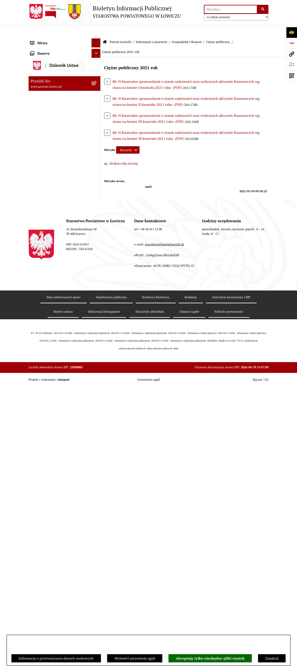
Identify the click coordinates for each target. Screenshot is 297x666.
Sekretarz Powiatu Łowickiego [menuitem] (54, 393)
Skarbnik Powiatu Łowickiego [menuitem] (53, 402)
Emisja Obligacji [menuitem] (43, 593)
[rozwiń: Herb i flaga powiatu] (97, 98)
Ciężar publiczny (218, 30)
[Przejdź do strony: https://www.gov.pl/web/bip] (291, 43)
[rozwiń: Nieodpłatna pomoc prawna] (97, 602)
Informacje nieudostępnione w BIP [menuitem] (57, 575)
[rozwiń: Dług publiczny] (97, 167)
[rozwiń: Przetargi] (97, 507)
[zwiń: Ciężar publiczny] (97, 179)
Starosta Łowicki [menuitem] (43, 366)
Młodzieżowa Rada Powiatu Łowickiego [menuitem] (52, 423)
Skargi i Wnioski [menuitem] (43, 611)
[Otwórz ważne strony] (291, 64)
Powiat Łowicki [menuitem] (42, 63)
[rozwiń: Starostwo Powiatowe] (97, 435)
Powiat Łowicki (120, 30)
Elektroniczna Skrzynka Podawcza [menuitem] (57, 498)
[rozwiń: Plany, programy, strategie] (97, 346)
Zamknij (271, 658)
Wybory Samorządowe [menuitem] (48, 539)
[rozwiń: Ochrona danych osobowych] (97, 444)
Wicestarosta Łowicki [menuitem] (47, 375)
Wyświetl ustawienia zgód (134, 658)
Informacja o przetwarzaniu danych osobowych (56, 658)
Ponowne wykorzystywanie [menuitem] (52, 584)
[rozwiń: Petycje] (97, 620)
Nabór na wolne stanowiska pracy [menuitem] (56, 516)
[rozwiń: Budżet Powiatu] (97, 144)
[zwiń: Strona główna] (97, 40)
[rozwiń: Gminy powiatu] (97, 121)
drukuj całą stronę (123, 151)
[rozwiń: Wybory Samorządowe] (97, 539)
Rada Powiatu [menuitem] (41, 411)
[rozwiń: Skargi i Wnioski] (97, 611)
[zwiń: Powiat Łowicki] (97, 63)
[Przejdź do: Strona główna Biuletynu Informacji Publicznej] (105, 30)
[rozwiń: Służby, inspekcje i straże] (97, 323)
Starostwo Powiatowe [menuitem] (47, 435)
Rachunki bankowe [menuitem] (45, 462)
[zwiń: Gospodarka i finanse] (97, 132)
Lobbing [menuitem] (36, 629)
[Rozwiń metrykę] (128, 138)
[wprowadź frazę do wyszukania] (230, 9)
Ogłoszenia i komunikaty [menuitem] (50, 471)
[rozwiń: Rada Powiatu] (97, 412)
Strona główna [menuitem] (42, 40)
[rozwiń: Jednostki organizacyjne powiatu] (97, 334)
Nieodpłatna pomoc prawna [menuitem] (52, 602)
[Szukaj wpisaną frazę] (262, 9)
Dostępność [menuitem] (39, 557)
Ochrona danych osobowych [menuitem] (52, 444)
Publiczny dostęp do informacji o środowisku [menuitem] (56, 528)
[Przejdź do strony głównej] (105, 12)
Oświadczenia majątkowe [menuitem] (50, 480)
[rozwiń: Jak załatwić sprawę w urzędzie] (97, 453)
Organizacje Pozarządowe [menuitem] (50, 489)
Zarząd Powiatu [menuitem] (42, 357)
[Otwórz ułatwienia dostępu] (291, 32)
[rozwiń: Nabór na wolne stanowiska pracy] (97, 516)
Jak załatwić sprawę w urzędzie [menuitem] (54, 453)
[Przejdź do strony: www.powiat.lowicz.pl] (291, 54)
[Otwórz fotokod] (291, 75)
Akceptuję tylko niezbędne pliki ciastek (210, 658)
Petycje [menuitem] (36, 620)
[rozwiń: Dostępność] (97, 557)
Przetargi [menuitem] (37, 507)
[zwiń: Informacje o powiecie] (97, 74)
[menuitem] (65, 51)
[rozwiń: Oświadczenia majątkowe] (97, 480)
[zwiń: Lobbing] (97, 629)
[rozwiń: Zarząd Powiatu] (97, 358)
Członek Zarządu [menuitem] (43, 384)
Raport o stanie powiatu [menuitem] (49, 548)
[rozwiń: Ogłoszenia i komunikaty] (97, 471)
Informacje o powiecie (151, 30)
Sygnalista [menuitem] (38, 566)
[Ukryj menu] (96, 30)
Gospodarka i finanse (187, 30)
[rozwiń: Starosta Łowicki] (97, 367)
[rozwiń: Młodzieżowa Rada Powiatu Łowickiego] (97, 421)
